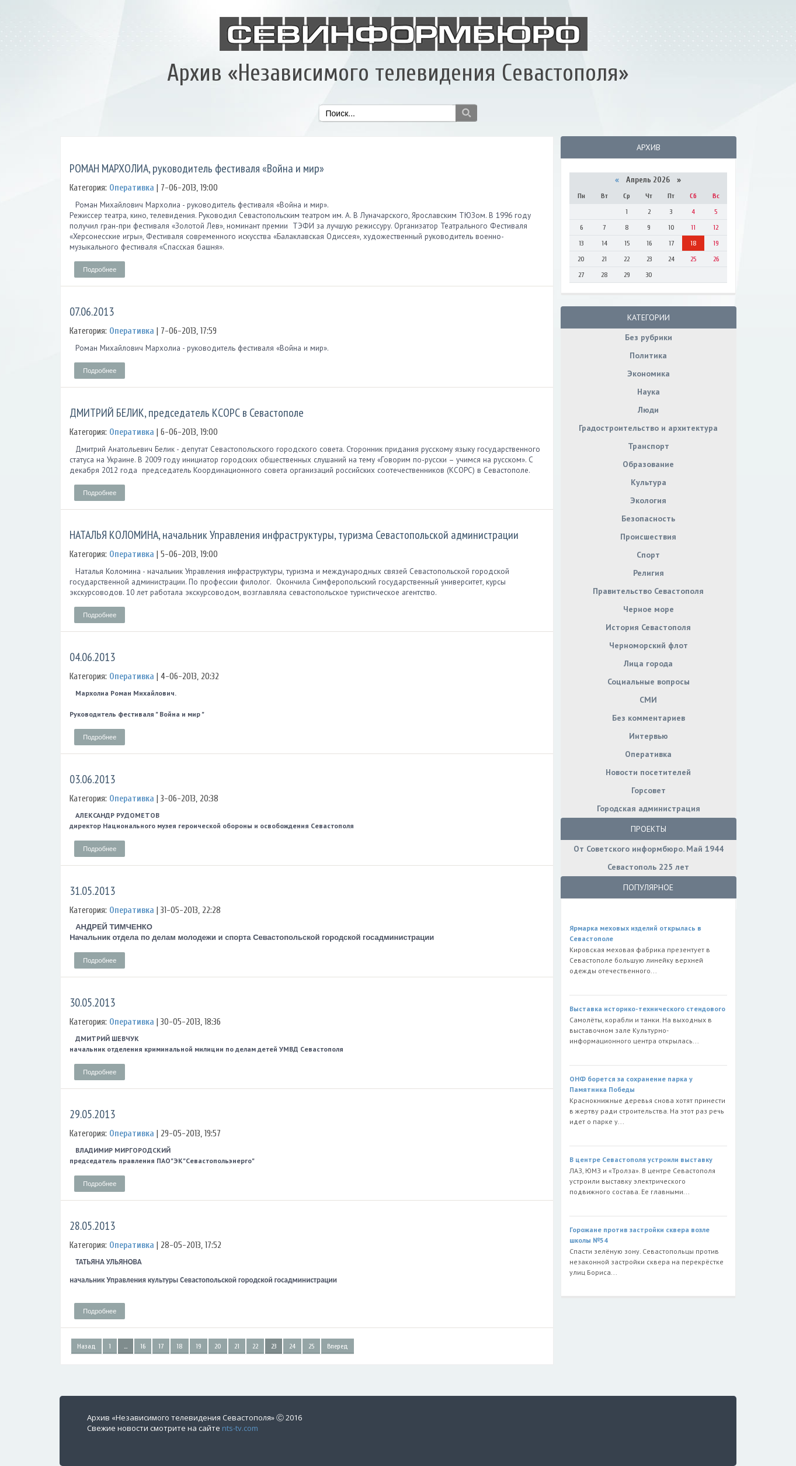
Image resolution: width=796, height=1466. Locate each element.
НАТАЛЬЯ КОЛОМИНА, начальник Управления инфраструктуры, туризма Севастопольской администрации (294, 534)
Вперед (337, 1346)
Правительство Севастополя (648, 591)
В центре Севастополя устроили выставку (640, 1159)
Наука (648, 391)
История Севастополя (648, 627)
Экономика (648, 373)
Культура (648, 482)
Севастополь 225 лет (648, 867)
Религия (648, 573)
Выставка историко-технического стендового (647, 1008)
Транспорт (648, 446)
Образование (648, 464)
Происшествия (648, 536)
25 (311, 1346)
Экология (648, 500)
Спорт (648, 554)
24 (292, 1346)
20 (217, 1346)
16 (142, 1346)
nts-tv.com (240, 1428)
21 (236, 1346)
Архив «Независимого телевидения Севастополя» (397, 73)
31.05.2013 (92, 890)
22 (255, 1346)
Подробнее (99, 269)
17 (161, 1346)
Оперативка (648, 754)
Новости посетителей (648, 772)
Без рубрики (648, 337)
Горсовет (648, 790)
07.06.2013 (91, 311)
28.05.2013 (92, 1225)
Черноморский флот (648, 645)
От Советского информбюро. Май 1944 (648, 848)
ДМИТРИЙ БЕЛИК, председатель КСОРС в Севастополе (186, 412)
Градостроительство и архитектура (648, 428)
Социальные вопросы (648, 681)
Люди (648, 409)
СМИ (648, 699)
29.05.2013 (92, 1114)
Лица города (648, 663)
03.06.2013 (92, 779)
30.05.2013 (92, 1002)
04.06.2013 (92, 657)
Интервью (648, 736)
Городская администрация (648, 808)
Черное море (648, 609)
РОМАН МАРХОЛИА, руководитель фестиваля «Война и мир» (196, 168)
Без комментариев (648, 718)
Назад (86, 1346)
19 (198, 1346)
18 (179, 1346)
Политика (648, 355)
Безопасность (648, 518)
